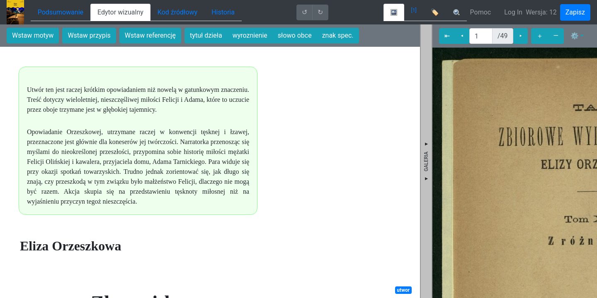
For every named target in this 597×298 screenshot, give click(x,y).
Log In (513, 12)
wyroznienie (250, 35)
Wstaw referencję (150, 35)
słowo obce (295, 35)
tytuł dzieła (206, 35)
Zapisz (575, 12)
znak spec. (338, 35)
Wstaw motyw (32, 35)
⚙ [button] (574, 36)
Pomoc (480, 12)
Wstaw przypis (89, 35)
